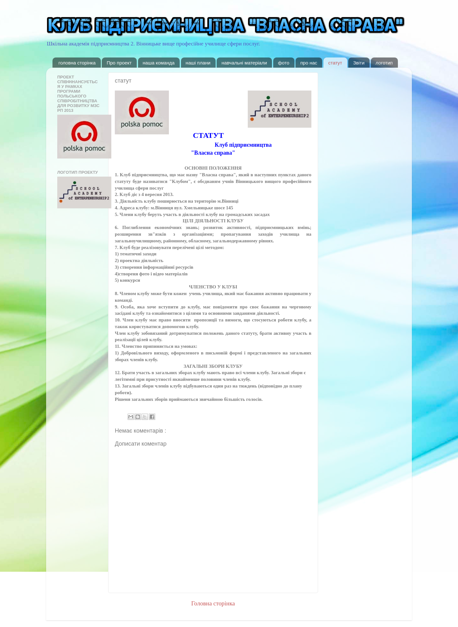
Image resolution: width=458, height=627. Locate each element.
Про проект (119, 62)
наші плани (198, 62)
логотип (384, 62)
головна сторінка (77, 62)
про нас (308, 62)
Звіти (358, 62)
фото (283, 62)
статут (335, 62)
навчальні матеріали (244, 62)
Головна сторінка (213, 603)
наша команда (159, 62)
